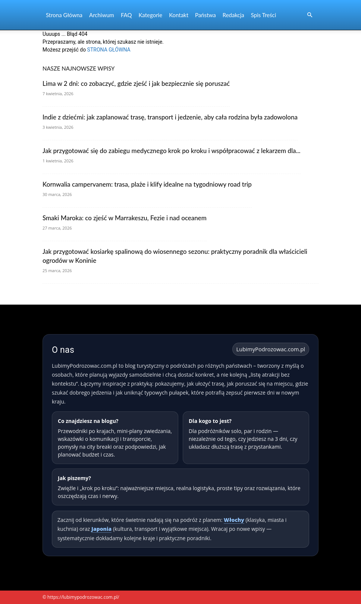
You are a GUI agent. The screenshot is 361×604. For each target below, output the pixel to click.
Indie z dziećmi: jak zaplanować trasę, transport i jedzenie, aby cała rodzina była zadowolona (170, 117)
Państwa (205, 15)
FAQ (126, 15)
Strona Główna (64, 15)
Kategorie (150, 15)
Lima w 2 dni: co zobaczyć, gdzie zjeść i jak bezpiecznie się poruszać (136, 83)
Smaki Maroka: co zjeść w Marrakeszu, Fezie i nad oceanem (125, 218)
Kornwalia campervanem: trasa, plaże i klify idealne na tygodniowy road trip (147, 184)
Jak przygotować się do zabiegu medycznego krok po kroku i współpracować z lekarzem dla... (172, 151)
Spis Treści (263, 15)
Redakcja (233, 15)
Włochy (234, 519)
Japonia (101, 528)
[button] (309, 15)
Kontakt (178, 15)
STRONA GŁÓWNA (109, 50)
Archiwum (101, 15)
